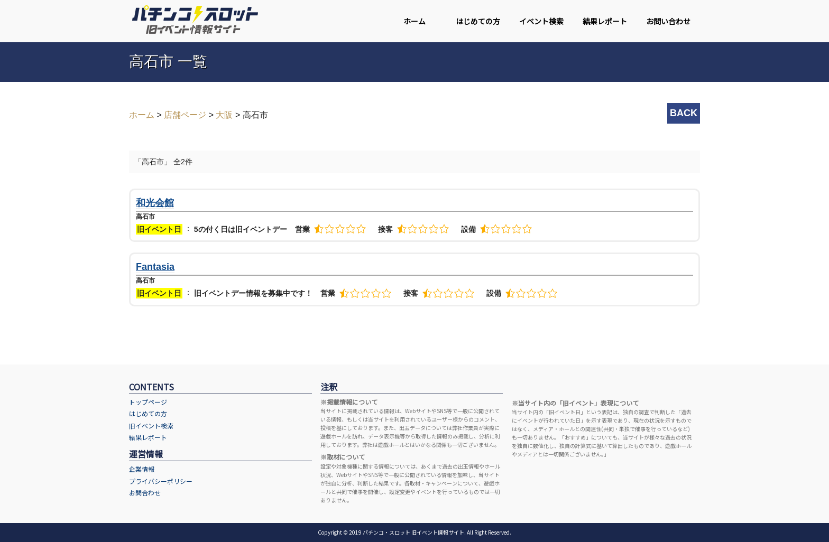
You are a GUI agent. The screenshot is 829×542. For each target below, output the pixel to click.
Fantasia (155, 266)
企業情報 (141, 468)
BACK (683, 113)
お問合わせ (145, 492)
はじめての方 (478, 21)
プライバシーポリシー (160, 480)
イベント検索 (541, 21)
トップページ (148, 401)
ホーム (414, 21)
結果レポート (605, 21)
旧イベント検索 (151, 425)
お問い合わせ (668, 21)
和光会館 (155, 203)
